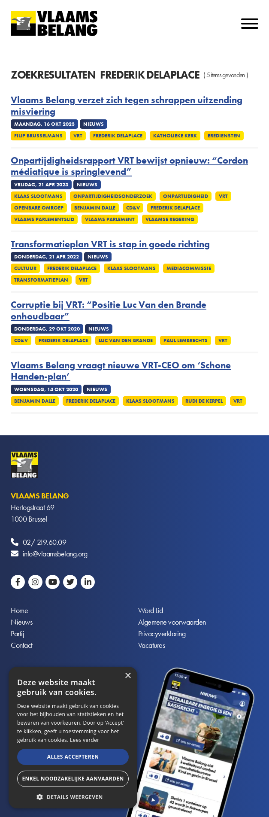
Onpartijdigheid (185, 196)
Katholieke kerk (175, 135)
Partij (17, 633)
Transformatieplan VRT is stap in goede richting (110, 244)
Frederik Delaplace (117, 135)
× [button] (127, 676)
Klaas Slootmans (38, 196)
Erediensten (224, 135)
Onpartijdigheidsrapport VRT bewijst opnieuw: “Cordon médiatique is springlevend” (129, 166)
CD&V (21, 340)
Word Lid (150, 610)
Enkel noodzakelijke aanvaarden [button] (73, 778)
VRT (77, 135)
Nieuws (21, 622)
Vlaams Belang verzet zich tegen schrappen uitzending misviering (126, 105)
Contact (22, 645)
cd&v (133, 207)
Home (19, 610)
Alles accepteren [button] (73, 756)
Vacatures (151, 645)
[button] (73, 796)
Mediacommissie (188, 268)
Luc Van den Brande (126, 340)
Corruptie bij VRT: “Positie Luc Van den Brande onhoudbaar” (108, 310)
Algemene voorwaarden (172, 622)
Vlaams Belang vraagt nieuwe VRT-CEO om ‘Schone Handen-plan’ (121, 371)
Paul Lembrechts (185, 340)
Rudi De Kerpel (204, 401)
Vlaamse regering (169, 219)
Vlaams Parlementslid (44, 219)
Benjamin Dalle (94, 207)
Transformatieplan (41, 279)
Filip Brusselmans (38, 135)
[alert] (73, 737)
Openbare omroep (38, 207)
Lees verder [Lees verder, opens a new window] (85, 740)
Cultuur (25, 268)
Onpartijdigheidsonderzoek (112, 196)
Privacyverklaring (162, 633)
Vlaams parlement (110, 219)
